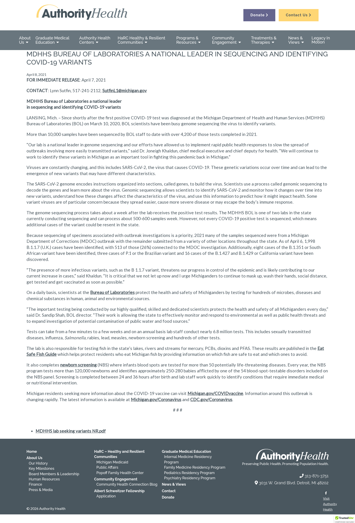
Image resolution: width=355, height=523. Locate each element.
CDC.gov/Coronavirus (211, 399)
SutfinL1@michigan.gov (124, 90)
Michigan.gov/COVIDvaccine (215, 393)
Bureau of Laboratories (112, 292)
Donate (259, 15)
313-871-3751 (317, 475)
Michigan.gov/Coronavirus (156, 399)
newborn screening (78, 364)
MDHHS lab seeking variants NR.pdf (71, 431)
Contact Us (298, 15)
